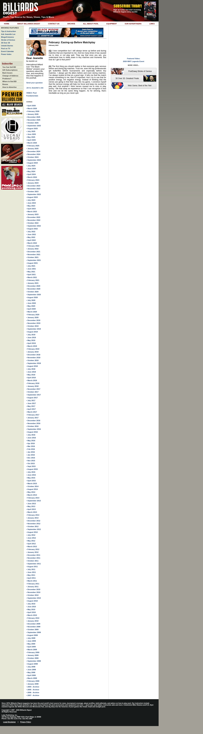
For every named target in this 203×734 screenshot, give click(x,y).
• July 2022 (30, 232)
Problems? (6, 79)
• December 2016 (33, 420)
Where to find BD (9, 81)
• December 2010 (33, 589)
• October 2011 (32, 561)
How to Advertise (9, 87)
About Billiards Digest (28, 24)
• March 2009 (31, 650)
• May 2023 (30, 206)
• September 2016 (33, 429)
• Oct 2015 (30, 463)
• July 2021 (30, 266)
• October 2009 (32, 629)
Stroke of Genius (8, 40)
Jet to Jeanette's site (34, 88)
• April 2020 (31, 309)
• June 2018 (31, 372)
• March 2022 (31, 243)
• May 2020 (30, 306)
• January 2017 (32, 418)
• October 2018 (32, 360)
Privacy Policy (25, 722)
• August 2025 (32, 128)
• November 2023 (33, 189)
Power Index (6, 54)
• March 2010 (31, 615)
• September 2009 (33, 632)
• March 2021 (31, 277)
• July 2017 (30, 400)
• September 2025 (33, 126)
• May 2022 (30, 237)
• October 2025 (32, 123)
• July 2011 (30, 569)
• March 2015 (31, 483)
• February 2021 (32, 280)
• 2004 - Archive (32, 687)
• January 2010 (32, 621)
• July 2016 (30, 435)
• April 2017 (31, 409)
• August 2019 (32, 332)
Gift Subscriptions (9, 70)
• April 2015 (31, 481)
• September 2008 (33, 661)
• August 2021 (32, 263)
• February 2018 (32, 383)
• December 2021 (33, 252)
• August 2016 (32, 432)
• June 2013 (31, 503)
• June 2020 (31, 303)
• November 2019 (33, 323)
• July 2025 (30, 131)
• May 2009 (30, 644)
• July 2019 (30, 335)
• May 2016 (30, 441)
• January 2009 (32, 655)
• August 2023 (32, 197)
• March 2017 (31, 412)
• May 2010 (30, 609)
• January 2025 (32, 149)
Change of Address (10, 76)
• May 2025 (30, 137)
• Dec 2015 (30, 458)
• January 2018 (32, 386)
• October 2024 (32, 157)
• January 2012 (32, 552)
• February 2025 (32, 146)
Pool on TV (5, 48)
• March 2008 (31, 678)
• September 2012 (33, 529)
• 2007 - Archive (32, 695)
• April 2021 (31, 274)
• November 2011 (33, 558)
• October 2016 (32, 426)
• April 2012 (31, 544)
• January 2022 (32, 249)
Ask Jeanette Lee (8, 34)
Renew (5, 84)
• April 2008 (31, 675)
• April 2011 (31, 578)
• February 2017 (32, 415)
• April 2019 (31, 343)
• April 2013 (31, 509)
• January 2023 (32, 214)
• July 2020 (30, 300)
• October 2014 (32, 486)
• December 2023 (33, 186)
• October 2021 (32, 257)
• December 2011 (33, 555)
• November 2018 (33, 357)
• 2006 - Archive (32, 692)
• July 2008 (30, 667)
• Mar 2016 (30, 446)
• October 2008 (32, 658)
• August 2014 (32, 489)
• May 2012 (30, 541)
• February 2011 (32, 584)
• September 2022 (33, 226)
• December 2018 (33, 355)
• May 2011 (30, 575)
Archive (71, 24)
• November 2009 (33, 627)
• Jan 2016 (30, 452)
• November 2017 (33, 389)
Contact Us (53, 24)
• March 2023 (31, 211)
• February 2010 (32, 618)
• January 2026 (32, 114)
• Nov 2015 (30, 461)
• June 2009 (31, 641)
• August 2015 (32, 469)
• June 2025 (31, 134)
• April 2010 (31, 612)
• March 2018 (31, 380)
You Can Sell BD (9, 67)
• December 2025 (33, 117)
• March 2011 (31, 581)
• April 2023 (31, 209)
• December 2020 (33, 286)
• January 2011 (32, 587)
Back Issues (7, 73)
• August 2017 (32, 398)
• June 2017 (31, 403)
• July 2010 (30, 604)
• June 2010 (31, 607)
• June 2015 (31, 475)
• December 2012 (33, 521)
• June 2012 (31, 538)
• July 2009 (30, 638)
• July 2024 (30, 166)
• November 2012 (33, 524)
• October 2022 (32, 223)
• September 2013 (33, 501)
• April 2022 (31, 240)
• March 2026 (31, 108)
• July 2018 (30, 369)
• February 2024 (32, 180)
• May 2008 (30, 672)
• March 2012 (31, 546)
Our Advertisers (133, 24)
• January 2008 (32, 684)
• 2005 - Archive (32, 690)
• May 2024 (30, 171)
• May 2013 (30, 506)
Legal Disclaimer (9, 722)
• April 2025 (31, 140)
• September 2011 (33, 564)
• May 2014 (30, 492)
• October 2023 (32, 191)
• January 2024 (32, 183)
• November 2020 (33, 289)
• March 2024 (31, 177)
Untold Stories (7, 46)
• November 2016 (33, 423)
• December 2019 (33, 320)
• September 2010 (33, 598)
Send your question (34, 83)
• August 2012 (32, 532)
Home (6, 24)
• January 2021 (32, 283)
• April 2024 (31, 174)
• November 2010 (33, 592)
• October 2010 (32, 595)
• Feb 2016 (30, 449)
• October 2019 (32, 326)
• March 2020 (31, 312)
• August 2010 (32, 601)
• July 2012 (30, 535)
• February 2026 (32, 111)
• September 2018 (33, 363)
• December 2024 (33, 151)
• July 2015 (30, 472)
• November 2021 (33, 254)
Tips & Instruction (8, 31)
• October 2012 (32, 526)
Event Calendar (7, 51)
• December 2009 (33, 624)
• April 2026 (31, 106)
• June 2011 (31, 572)
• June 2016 (31, 438)
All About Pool (90, 24)
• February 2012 (32, 549)
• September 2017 (33, 395)
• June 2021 (31, 269)
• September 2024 (33, 160)
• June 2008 (31, 670)
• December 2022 (33, 217)
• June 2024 (31, 169)
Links (152, 24)
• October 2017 (32, 392)
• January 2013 (32, 518)
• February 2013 (32, 515)
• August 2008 (32, 664)
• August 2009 (32, 635)
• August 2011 (32, 566)
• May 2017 (30, 406)
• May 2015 (30, 478)
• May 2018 (30, 375)
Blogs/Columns (7, 37)
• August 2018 (32, 366)
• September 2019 (33, 329)
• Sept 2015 (31, 466)
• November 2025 (33, 120)
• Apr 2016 (30, 443)
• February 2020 (32, 315)
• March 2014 (31, 495)
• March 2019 (31, 346)
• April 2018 (31, 378)
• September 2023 (33, 194)
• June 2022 (31, 234)
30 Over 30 (5, 43)
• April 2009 (31, 647)
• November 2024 (33, 154)
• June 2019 (31, 337)
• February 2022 (32, 246)
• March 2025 (31, 143)
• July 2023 (30, 200)
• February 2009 (32, 652)
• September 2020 (33, 295)
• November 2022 (33, 220)
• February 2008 (32, 681)
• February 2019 (32, 349)
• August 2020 (32, 297)
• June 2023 (31, 203)
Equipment (111, 24)
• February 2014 (32, 498)
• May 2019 (30, 340)
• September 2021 (33, 260)
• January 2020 (32, 317)
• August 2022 (32, 229)
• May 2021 (30, 272)
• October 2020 (32, 292)
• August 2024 (32, 163)
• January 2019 (32, 352)
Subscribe (7, 63)
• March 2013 (31, 512)
